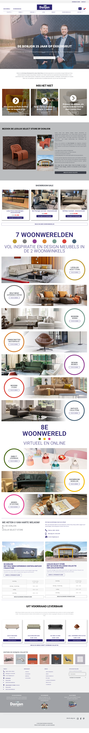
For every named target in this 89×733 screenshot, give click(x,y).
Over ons (79, 12)
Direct (14, 459)
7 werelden (33, 12)
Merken (21, 12)
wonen (74, 321)
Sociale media (27, 682)
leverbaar (14, 461)
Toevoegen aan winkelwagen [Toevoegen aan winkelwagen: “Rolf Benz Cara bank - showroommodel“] (73, 219)
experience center (14, 298)
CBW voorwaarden (49, 676)
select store (75, 272)
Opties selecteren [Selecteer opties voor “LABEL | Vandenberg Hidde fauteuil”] (77, 644)
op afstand (14, 507)
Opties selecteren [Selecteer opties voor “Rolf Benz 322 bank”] (55, 644)
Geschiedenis (27, 678)
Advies (14, 505)
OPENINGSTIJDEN (76, 1)
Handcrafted (14, 342)
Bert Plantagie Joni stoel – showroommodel (44, 214)
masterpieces (14, 344)
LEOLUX (75, 270)
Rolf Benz (14, 296)
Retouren (48, 682)
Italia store (74, 413)
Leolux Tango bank (12, 640)
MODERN (74, 319)
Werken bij (27, 680)
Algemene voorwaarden (50, 683)
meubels (74, 367)
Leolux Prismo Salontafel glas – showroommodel (15, 214)
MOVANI (14, 388)
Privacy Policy (48, 685)
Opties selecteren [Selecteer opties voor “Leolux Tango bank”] (12, 644)
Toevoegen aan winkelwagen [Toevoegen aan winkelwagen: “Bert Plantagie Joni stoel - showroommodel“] (44, 219)
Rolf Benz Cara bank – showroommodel (74, 214)
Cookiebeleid (48, 687)
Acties (43, 12)
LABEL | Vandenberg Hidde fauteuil (77, 640)
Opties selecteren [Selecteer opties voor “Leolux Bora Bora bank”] (34, 644)
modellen (74, 484)
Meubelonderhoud (49, 680)
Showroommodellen (66, 12)
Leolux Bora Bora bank (34, 640)
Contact (83, 1)
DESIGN (74, 365)
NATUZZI (74, 411)
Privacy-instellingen (39, 729)
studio (14, 390)
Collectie (9, 12)
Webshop (53, 12)
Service (47, 678)
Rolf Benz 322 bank (55, 640)
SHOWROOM (74, 482)
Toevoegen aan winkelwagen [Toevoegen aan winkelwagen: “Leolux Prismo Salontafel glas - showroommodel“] (15, 220)
